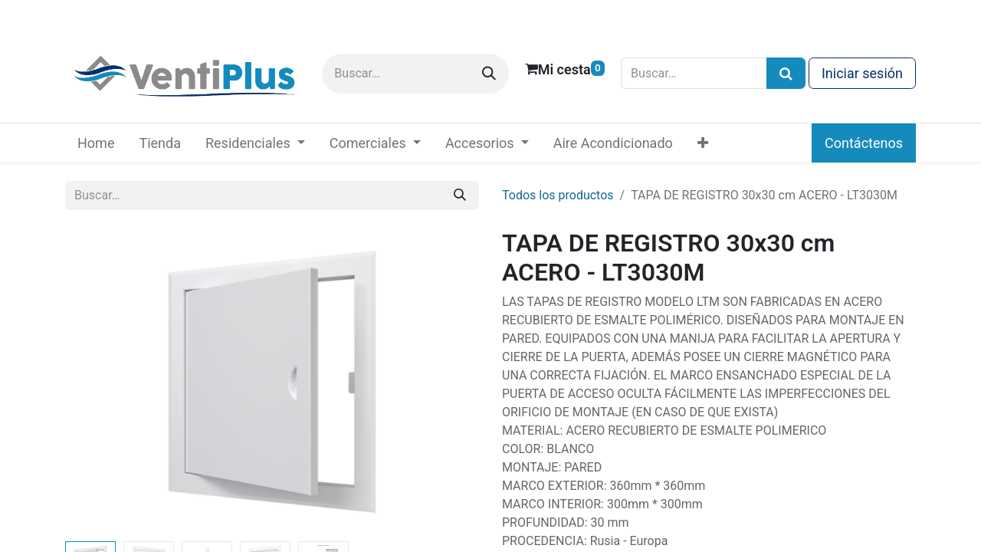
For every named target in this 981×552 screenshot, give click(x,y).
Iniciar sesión (862, 73)
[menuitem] (95, 143)
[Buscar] (489, 74)
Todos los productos (558, 195)
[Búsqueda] (785, 73)
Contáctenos (864, 143)
